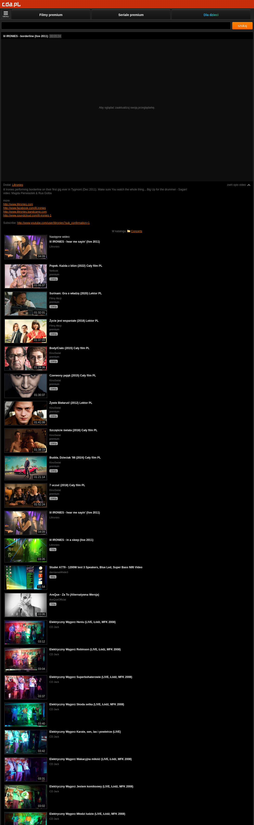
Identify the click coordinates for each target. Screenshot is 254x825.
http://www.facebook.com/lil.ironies (24, 208)
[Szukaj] (116, 25)
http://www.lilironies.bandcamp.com (25, 211)
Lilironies (17, 184)
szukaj (242, 26)
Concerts (136, 231)
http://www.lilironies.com (18, 204)
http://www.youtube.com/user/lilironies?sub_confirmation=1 (53, 223)
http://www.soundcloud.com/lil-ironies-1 (27, 215)
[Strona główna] (11, 4)
